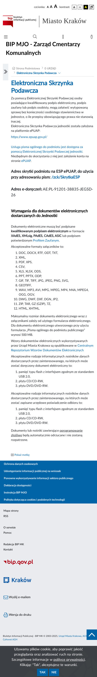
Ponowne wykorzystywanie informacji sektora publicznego (38, 478)
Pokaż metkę (22, 455)
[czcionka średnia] (51, 7)
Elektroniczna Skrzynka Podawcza (37, 73)
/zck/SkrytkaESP (65, 177)
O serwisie (9, 527)
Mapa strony (11, 510)
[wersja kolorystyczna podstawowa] (74, 7)
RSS (5, 516)
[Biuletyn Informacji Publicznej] (48, 564)
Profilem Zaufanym (46, 240)
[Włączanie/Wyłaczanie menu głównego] (6, 37)
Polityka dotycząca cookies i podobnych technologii (34, 499)
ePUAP (26, 160)
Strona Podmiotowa (28, 68)
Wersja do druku (17, 615)
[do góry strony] (92, 634)
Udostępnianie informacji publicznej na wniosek (32, 471)
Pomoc (7, 533)
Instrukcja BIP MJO (15, 492)
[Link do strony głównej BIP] (48, 21)
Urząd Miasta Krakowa (70, 636)
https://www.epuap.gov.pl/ (29, 137)
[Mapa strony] (63, 37)
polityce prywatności (69, 660)
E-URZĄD (50, 68)
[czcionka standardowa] (48, 7)
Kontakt (8, 549)
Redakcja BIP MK (13, 544)
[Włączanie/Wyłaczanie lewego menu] (5, 72)
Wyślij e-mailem (16, 597)
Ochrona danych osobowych (21, 464)
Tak (43, 672)
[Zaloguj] (92, 37)
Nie (54, 672)
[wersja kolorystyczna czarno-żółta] (85, 7)
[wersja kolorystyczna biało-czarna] (80, 7)
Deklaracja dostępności (17, 485)
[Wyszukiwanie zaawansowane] (35, 37)
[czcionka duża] (56, 6)
